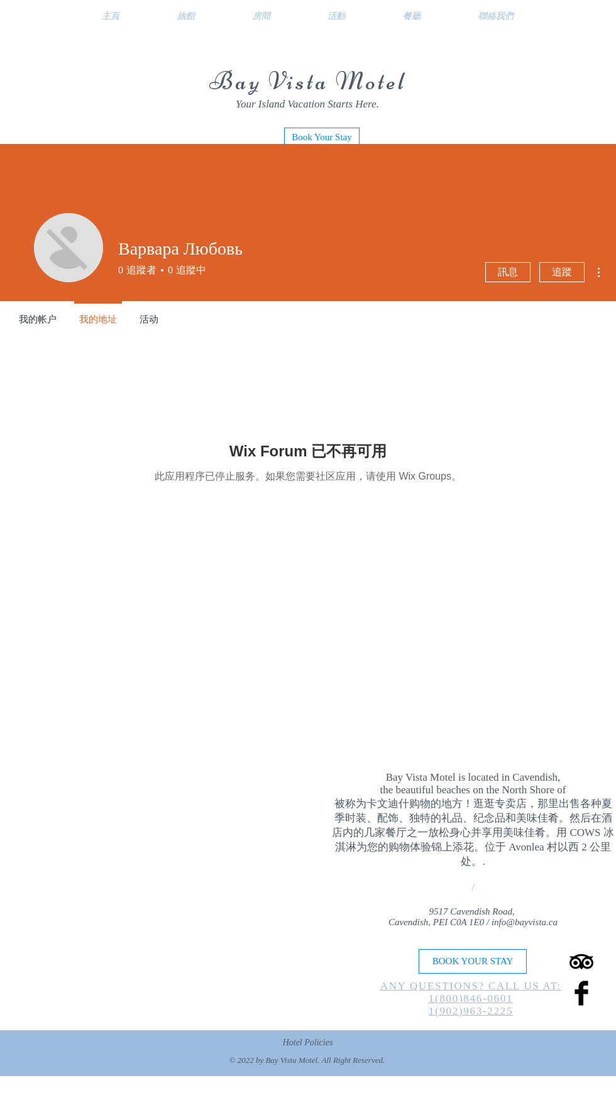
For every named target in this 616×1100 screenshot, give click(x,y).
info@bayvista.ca (525, 922)
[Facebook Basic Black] (581, 993)
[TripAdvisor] (581, 961)
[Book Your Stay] (322, 137)
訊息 (508, 272)
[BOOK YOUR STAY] (473, 961)
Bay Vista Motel (307, 81)
